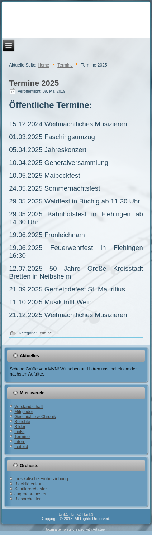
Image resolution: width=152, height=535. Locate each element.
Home (43, 65)
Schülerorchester (30, 488)
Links (19, 431)
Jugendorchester (30, 493)
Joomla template (58, 529)
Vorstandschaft (28, 406)
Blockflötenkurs (28, 483)
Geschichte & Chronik (35, 416)
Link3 (88, 514)
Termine (65, 65)
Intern (19, 441)
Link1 (63, 514)
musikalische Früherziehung (41, 478)
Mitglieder (23, 411)
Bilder (19, 426)
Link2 (76, 514)
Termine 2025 (34, 83)
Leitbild (21, 446)
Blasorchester (27, 498)
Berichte (22, 421)
